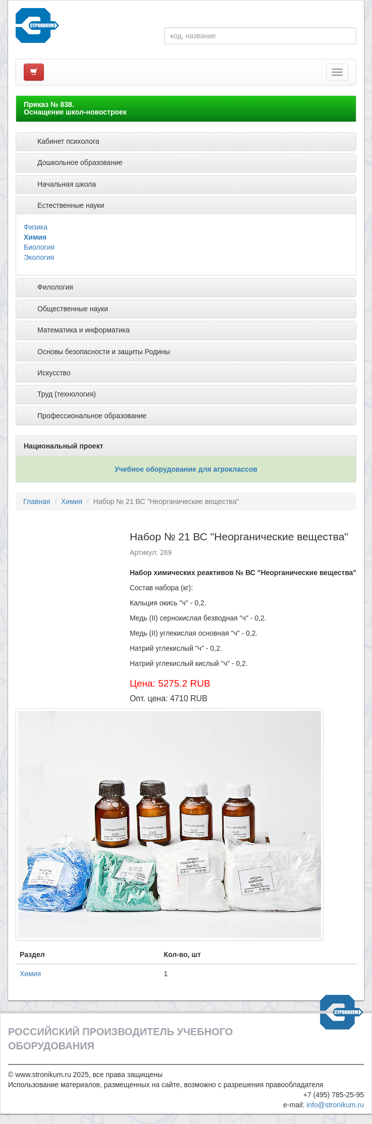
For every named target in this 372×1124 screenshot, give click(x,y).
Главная (36, 501)
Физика (35, 227)
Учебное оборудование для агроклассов (186, 469)
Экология (39, 257)
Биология (39, 247)
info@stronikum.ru (335, 1105)
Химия (35, 237)
